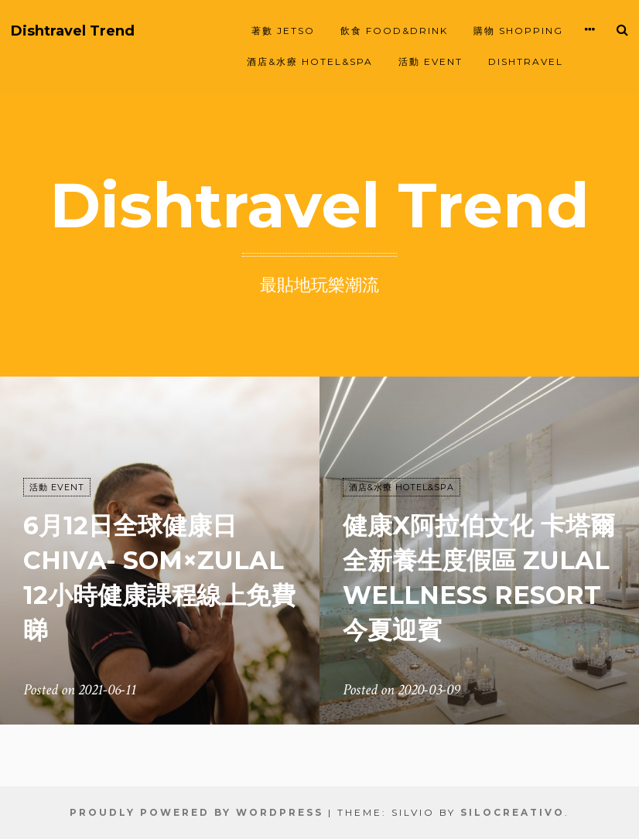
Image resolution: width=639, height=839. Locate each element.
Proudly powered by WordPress (196, 812)
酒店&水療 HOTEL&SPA (310, 61)
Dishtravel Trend (73, 31)
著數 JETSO (283, 30)
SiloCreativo (512, 812)
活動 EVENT (430, 61)
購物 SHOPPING (518, 30)
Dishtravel (525, 61)
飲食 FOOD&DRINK (394, 30)
